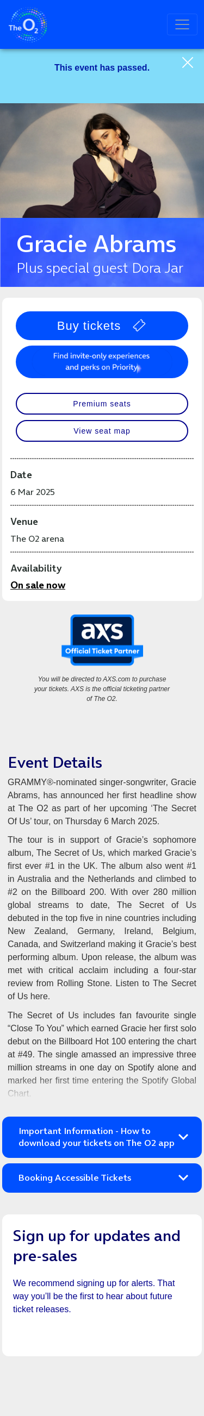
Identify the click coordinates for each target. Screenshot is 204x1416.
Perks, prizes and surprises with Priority (102, 362)
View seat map (102, 431)
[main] (102, 732)
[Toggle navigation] (182, 24)
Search (147, 24)
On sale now (37, 585)
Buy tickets (102, 326)
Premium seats (102, 403)
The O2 (28, 24)
